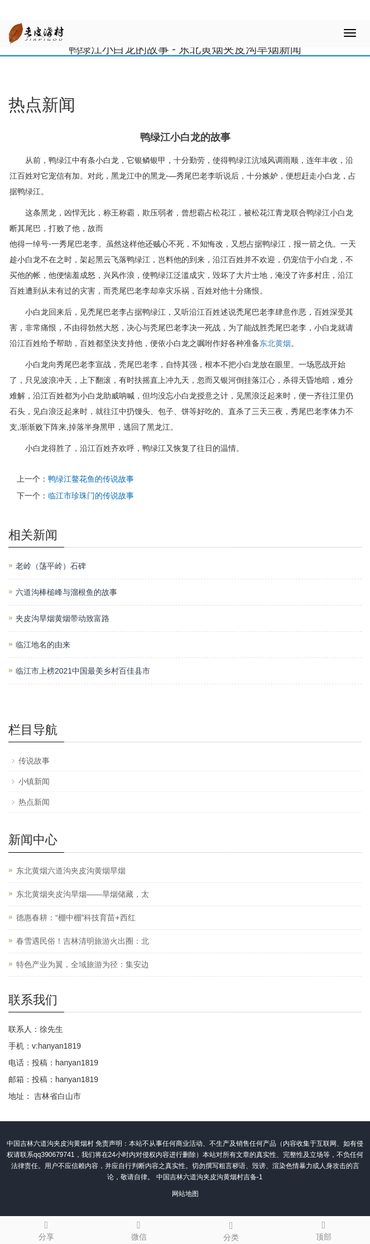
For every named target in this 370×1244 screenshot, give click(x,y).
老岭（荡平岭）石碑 (51, 565)
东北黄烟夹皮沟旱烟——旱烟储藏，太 (82, 894)
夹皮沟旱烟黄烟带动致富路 (62, 618)
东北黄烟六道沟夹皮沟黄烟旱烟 (71, 870)
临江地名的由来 (43, 644)
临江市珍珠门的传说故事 (91, 495)
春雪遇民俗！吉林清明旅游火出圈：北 (82, 940)
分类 (232, 1229)
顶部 (323, 1229)
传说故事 (34, 760)
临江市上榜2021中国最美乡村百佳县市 (83, 670)
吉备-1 (253, 1177)
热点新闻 (34, 802)
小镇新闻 (34, 781)
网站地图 (185, 1194)
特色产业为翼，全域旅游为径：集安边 (82, 964)
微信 (139, 1229)
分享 (46, 1229)
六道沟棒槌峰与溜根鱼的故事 (66, 592)
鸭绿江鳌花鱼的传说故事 (91, 478)
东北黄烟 (275, 343)
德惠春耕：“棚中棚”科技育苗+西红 (76, 917)
